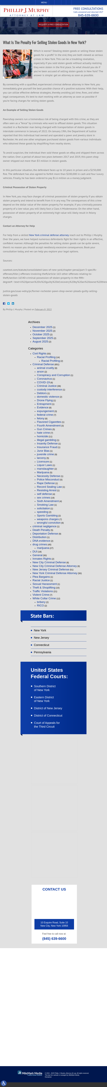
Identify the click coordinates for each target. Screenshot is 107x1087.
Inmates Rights (42, 560)
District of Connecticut (50, 720)
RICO (40, 607)
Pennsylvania (43, 655)
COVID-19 (43, 384)
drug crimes (40, 546)
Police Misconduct (48, 481)
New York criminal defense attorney (49, 237)
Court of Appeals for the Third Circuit (48, 729)
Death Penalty (41, 532)
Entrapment (44, 405)
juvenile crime (45, 456)
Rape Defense (46, 485)
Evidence (42, 409)
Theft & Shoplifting (44, 589)
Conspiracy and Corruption (53, 377)
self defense (44, 495)
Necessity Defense (48, 477)
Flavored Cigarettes (49, 423)
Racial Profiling (46, 359)
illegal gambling (46, 441)
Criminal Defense (43, 366)
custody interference (49, 391)
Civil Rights (39, 355)
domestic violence (48, 398)
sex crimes (43, 499)
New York (40, 632)
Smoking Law (45, 506)
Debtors (42, 395)
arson (40, 373)
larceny (41, 459)
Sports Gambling (47, 517)
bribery (41, 603)
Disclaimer (48, 1081)
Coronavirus (44, 380)
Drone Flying (45, 402)
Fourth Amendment (49, 427)
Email (57, 2)
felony (40, 420)
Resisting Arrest (46, 492)
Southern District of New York (46, 691)
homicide (42, 438)
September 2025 (43, 339)
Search (69, 2)
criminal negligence (44, 528)
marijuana (43, 549)
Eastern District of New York (45, 703)
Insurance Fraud (47, 449)
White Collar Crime (44, 600)
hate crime (43, 434)
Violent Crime (41, 596)
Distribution (39, 539)
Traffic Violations (43, 593)
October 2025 (41, 336)
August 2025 (40, 343)
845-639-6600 (85, 15)
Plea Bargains (41, 578)
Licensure (43, 463)
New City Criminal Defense (49, 564)
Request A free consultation (53, 26)
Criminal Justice (47, 387)
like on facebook (27, 1031)
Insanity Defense (47, 445)
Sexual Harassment (45, 585)
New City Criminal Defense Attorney (55, 568)
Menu (44, 2)
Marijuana (43, 474)
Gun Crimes (44, 431)
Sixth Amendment (48, 503)
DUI (35, 553)
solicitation (43, 510)
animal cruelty (45, 369)
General (38, 557)
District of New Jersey (50, 712)
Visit (63, 2)
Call (51, 2)
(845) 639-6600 (54, 944)
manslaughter (45, 470)
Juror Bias (43, 452)
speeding (42, 513)
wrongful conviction (49, 524)
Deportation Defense (45, 535)
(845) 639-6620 (27, 1003)
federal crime (45, 416)
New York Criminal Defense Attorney (55, 575)
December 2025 (42, 329)
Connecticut (42, 647)
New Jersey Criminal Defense (51, 571)
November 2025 (42, 332)
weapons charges (48, 521)
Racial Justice (41, 582)
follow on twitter (86, 1031)
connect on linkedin (29, 1041)
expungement (45, 413)
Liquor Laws (44, 467)
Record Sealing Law (49, 488)
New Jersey (42, 640)
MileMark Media (74, 1080)
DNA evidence (41, 542)
